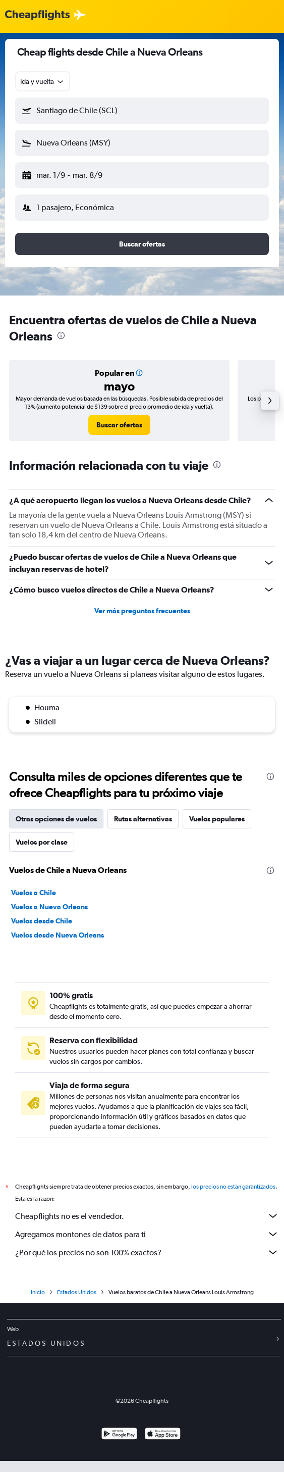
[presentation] (61, 335)
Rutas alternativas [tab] (143, 819)
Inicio (38, 1292)
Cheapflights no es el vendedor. (147, 1216)
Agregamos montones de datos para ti (147, 1234)
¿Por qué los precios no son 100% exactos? (147, 1252)
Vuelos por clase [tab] (42, 842)
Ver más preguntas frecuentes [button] (142, 611)
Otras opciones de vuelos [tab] (56, 819)
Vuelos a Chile (33, 893)
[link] (119, 425)
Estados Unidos (76, 1292)
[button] (142, 110)
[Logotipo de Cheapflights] (37, 15)
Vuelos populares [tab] (217, 819)
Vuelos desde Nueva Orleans (57, 935)
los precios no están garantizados (233, 1186)
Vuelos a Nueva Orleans (49, 907)
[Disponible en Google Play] (119, 1435)
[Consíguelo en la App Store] (162, 1435)
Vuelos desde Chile (41, 921)
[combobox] (42, 81)
